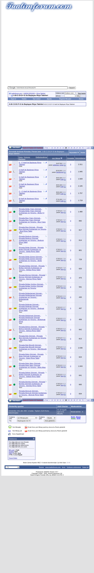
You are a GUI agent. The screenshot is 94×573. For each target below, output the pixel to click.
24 (69, 148)
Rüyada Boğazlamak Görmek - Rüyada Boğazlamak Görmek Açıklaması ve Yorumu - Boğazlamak (31, 296)
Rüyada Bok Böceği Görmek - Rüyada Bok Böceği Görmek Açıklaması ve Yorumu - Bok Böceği (32, 347)
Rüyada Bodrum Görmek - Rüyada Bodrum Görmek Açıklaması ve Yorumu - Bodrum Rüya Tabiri (31, 239)
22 (63, 148)
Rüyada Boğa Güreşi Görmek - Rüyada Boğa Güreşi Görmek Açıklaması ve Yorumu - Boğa (31, 259)
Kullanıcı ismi (60, 93)
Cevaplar (70, 158)
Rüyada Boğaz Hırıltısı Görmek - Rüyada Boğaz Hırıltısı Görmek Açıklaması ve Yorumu (31, 286)
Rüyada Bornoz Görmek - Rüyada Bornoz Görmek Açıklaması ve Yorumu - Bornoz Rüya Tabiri (32, 277)
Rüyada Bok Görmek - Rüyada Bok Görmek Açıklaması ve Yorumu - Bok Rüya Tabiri (32, 338)
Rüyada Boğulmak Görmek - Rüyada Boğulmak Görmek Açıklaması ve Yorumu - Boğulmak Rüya (32, 319)
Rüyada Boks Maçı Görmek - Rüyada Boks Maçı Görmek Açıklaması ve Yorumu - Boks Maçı (32, 365)
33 (80, 148)
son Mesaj (56, 158)
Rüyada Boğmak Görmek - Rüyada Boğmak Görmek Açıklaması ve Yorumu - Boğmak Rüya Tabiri (31, 307)
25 (71, 148)
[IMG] (10, 453)
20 (57, 148)
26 (74, 148)
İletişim (41, 467)
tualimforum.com (16, 93)
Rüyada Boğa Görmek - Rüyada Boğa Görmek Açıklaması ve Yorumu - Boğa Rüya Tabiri (31, 249)
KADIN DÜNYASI (29, 93)
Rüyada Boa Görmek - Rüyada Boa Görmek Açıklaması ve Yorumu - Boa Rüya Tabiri (32, 229)
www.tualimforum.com (53, 467)
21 (60, 148)
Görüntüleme (80, 158)
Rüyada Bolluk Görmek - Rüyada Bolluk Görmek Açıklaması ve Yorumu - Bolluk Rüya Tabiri (31, 375)
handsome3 (60, 172)
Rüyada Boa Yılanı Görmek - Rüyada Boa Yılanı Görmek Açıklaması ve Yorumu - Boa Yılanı (32, 220)
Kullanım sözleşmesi (74, 467)
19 (55, 148)
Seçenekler (73, 152)
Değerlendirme (41, 157)
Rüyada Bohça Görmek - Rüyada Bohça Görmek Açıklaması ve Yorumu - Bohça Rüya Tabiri (32, 329)
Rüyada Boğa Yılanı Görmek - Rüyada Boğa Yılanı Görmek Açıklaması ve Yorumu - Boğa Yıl (31, 211)
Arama (81, 99)
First (46, 148)
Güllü (20, 166)
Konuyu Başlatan (24, 158)
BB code (11, 450)
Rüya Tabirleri (41, 93)
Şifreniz (58, 96)
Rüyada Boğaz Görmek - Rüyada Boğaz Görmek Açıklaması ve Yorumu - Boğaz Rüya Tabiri (32, 268)
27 (77, 148)
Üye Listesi (36, 99)
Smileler (11, 451)
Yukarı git (85, 467)
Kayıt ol (13, 99)
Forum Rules (13, 458)
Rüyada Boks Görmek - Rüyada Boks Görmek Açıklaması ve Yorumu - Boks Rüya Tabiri (31, 356)
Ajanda (49, 99)
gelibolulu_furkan (58, 165)
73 (82, 148)
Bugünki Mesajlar (65, 99)
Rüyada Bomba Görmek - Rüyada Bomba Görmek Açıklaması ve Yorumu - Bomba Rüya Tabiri (32, 384)
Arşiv (63, 467)
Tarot (20, 214)
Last (89, 148)
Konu (21, 157)
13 (52, 148)
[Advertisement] (47, 31)
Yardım (24, 99)
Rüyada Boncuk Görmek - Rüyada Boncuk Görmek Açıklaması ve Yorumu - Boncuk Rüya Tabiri (33, 393)
